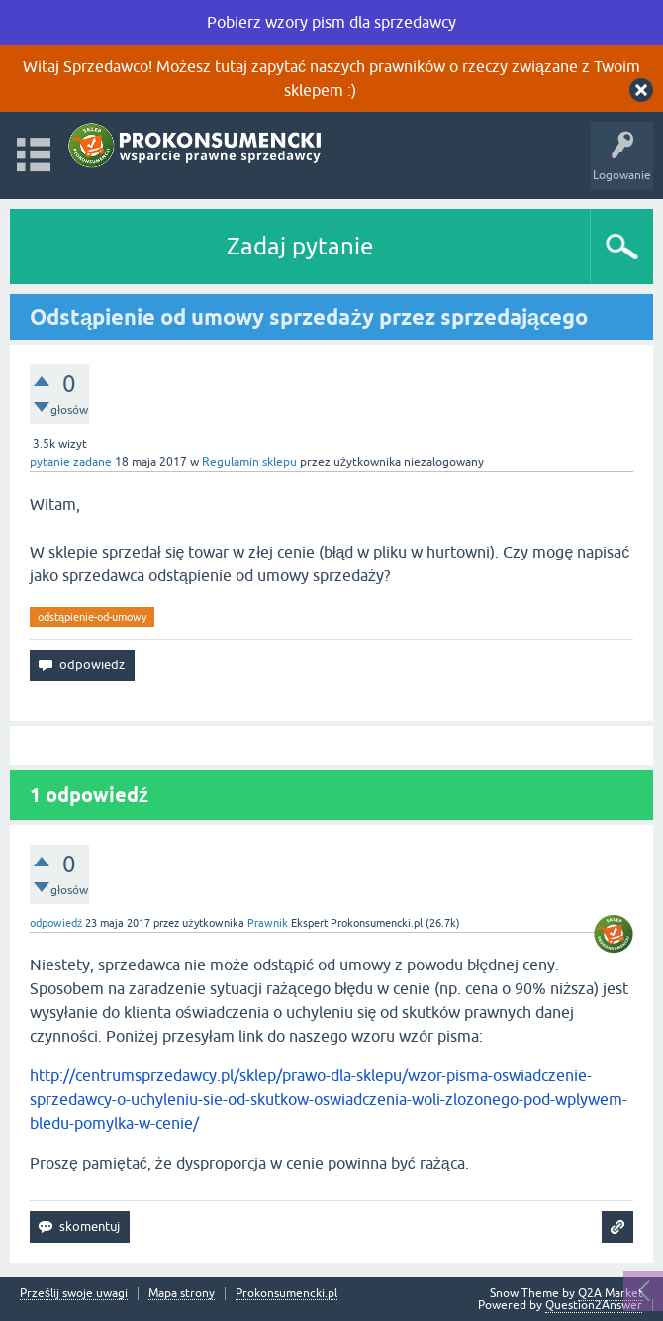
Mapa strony (181, 1293)
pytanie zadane (71, 462)
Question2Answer (593, 1305)
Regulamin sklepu (249, 462)
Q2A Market (610, 1293)
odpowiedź (56, 923)
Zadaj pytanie (300, 246)
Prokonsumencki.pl (286, 1293)
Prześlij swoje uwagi (74, 1293)
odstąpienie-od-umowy (92, 617)
